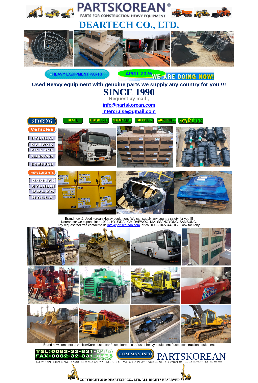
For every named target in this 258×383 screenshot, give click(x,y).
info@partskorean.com (123, 225)
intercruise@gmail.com (129, 111)
